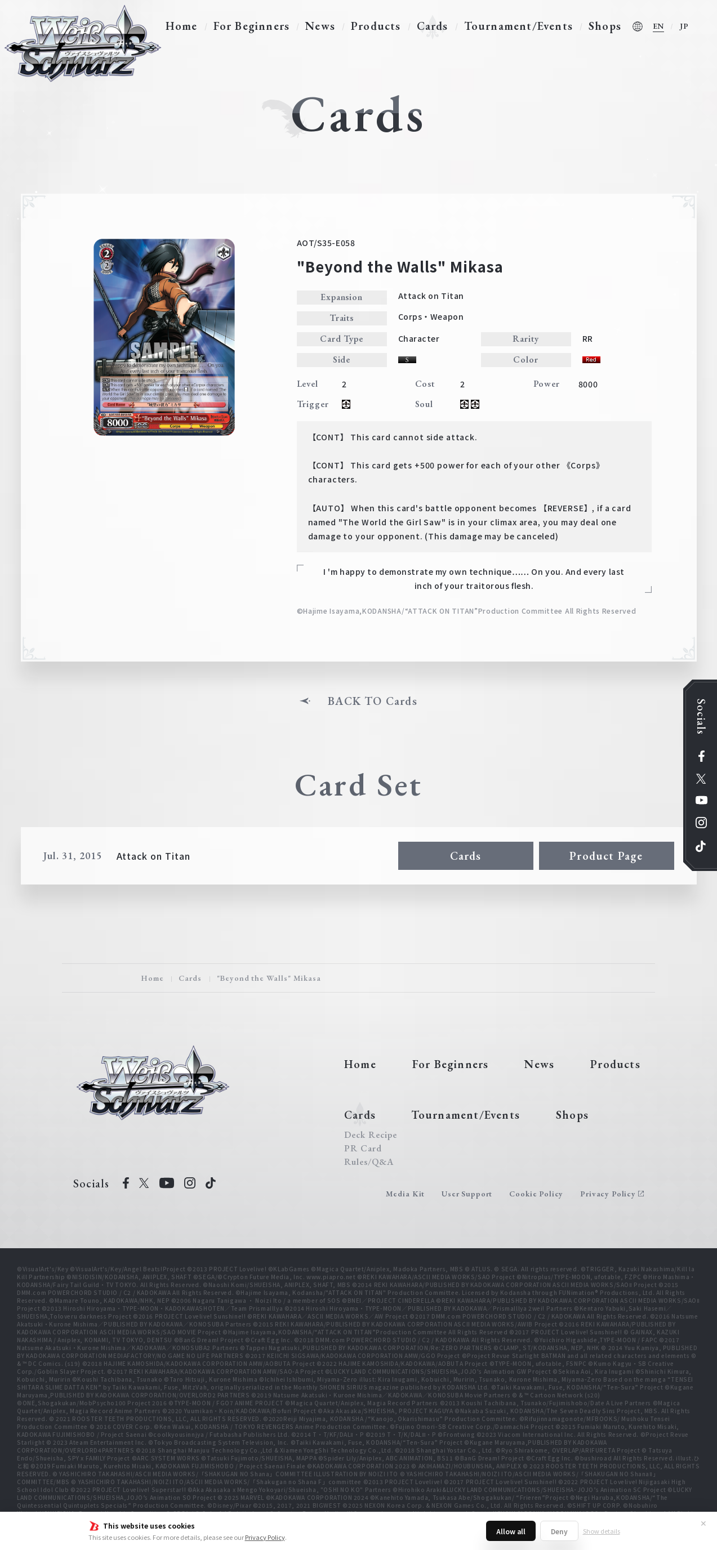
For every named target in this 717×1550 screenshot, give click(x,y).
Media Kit (405, 1194)
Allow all (510, 1531)
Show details (601, 1530)
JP (684, 26)
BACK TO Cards (372, 701)
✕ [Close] (703, 1523)
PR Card (363, 1148)
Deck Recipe (370, 1135)
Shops (605, 26)
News (320, 26)
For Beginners (251, 26)
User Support (467, 1194)
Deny (559, 1531)
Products (376, 26)
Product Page (606, 855)
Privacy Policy (265, 1537)
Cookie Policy (536, 1194)
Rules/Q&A (369, 1162)
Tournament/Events (518, 26)
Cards (432, 26)
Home (182, 26)
